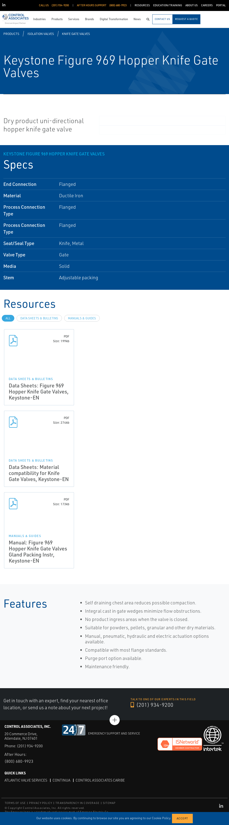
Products (11, 34)
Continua (61, 780)
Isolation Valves (41, 34)
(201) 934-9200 (152, 705)
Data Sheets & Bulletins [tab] (39, 318)
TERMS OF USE (15, 803)
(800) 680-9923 (18, 761)
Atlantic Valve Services (25, 780)
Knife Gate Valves (76, 34)
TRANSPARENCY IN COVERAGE (77, 803)
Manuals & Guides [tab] (82, 318)
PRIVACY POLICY (40, 803)
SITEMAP (109, 803)
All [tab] (8, 318)
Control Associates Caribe (100, 780)
